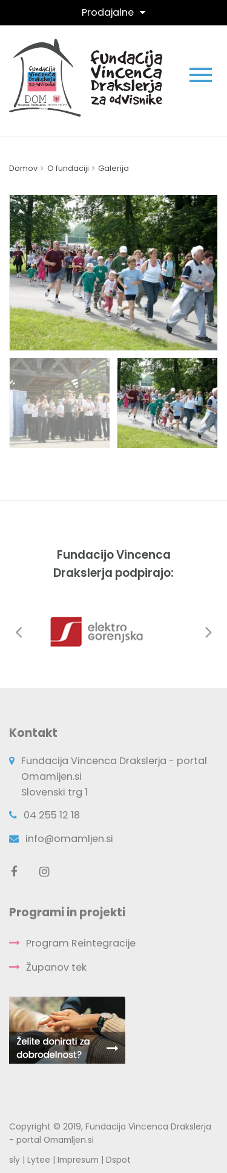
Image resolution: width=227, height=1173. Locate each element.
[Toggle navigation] (113, 12)
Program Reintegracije (81, 943)
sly (14, 1160)
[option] (113, 272)
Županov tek (56, 967)
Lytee (38, 1160)
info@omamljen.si (69, 839)
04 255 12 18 (52, 815)
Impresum (78, 1160)
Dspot (118, 1160)
